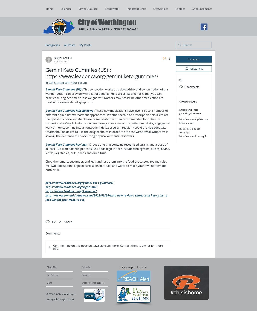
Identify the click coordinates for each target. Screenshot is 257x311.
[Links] (56, 282)
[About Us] (60, 267)
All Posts (69, 45)
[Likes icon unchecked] (47, 222)
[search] (194, 45)
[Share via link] (65, 222)
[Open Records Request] (93, 282)
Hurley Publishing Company (60, 299)
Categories (52, 45)
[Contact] (91, 275)
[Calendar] (92, 267)
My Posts (86, 45)
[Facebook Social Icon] (204, 27)
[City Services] (57, 275)
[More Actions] (168, 58)
